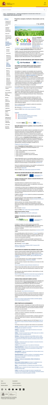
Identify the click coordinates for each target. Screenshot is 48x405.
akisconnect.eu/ (39, 162)
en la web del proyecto (26, 107)
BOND (35, 255)
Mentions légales (4, 385)
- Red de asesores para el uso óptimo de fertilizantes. (27, 345)
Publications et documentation (8, 118)
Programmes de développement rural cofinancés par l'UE (8, 23)
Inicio (5, 13)
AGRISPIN (28, 255)
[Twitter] (39, 24)
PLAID (21, 255)
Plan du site (3, 383)
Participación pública (7, 111)
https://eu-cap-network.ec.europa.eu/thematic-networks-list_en (27, 265)
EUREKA (33, 254)
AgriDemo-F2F (37, 254)
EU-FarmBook (33, 107)
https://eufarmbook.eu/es (20, 105)
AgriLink (32, 255)
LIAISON (16, 256)
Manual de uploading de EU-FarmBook (25, 117)
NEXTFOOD (39, 255)
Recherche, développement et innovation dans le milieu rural (28, 13)
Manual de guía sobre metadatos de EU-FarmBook (27, 115)
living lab (36, 233)
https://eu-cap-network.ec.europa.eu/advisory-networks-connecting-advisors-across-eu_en (29, 321)
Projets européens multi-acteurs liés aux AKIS (8, 64)
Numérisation (8, 53)
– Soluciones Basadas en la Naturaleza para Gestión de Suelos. (28, 365)
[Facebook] (37, 24)
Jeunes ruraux (7, 90)
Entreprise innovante (8, 50)
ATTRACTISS (28, 260)
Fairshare (23, 243)
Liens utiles (7, 124)
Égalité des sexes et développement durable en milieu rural (8, 37)
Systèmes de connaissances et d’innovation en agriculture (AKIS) (8, 58)
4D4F (42, 254)
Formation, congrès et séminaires (7, 105)
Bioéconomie (8, 68)
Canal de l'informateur (16, 385)
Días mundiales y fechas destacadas (8, 94)
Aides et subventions (7, 100)
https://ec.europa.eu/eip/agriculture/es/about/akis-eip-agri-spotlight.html (29, 274)
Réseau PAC (7, 33)
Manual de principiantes (22, 118)
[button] (45, 3)
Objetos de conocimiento (22, 114)
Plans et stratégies (7, 114)
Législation (7, 108)
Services (6, 97)
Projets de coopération (7, 122)
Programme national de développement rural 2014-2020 (8, 29)
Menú (45, 4)
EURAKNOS (17, 255)
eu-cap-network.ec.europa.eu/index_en (32, 275)
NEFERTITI (24, 255)
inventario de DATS (40, 230)
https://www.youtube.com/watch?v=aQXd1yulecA (27, 212)
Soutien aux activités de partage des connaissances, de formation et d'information (8, 81)
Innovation (8, 47)
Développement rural (11, 13)
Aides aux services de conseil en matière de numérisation (8, 73)
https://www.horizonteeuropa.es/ (28, 291)
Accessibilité (14, 380)
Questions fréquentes (7, 127)
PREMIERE (34, 260)
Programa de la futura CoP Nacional (22, 144)
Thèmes (7, 19)
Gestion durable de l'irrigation (8, 88)
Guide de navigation (16, 383)
